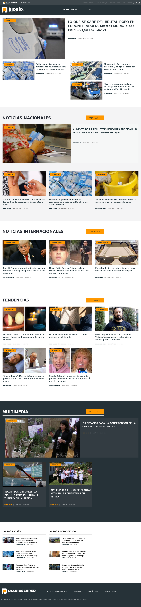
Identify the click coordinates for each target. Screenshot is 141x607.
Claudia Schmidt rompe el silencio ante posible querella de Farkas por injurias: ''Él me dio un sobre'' (70, 378)
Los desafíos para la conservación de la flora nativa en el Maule (109, 424)
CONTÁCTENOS (93, 591)
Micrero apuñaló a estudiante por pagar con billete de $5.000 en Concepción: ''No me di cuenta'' (119, 87)
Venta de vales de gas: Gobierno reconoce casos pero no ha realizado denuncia (115, 200)
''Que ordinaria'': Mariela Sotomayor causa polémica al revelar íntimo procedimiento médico (23, 378)
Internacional (11, 243)
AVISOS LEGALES (70, 10)
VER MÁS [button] (94, 118)
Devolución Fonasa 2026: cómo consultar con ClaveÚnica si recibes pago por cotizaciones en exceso (27, 554)
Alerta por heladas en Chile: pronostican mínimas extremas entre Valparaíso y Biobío (27, 541)
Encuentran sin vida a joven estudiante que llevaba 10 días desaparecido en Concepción (73, 541)
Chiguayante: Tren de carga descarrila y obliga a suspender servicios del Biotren (119, 66)
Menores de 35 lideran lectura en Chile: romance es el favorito (68, 335)
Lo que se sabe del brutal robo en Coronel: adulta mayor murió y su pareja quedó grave (101, 26)
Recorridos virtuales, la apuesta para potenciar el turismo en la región (22, 495)
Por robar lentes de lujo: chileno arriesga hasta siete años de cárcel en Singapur (115, 269)
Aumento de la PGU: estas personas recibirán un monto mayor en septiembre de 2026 (105, 131)
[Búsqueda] (130, 10)
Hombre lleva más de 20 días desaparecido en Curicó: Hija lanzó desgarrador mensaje (74, 553)
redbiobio (40, 74)
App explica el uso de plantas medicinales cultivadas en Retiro (70, 493)
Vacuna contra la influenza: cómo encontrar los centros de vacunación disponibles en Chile (24, 202)
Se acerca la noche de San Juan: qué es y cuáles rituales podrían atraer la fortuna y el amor (23, 337)
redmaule (77, 143)
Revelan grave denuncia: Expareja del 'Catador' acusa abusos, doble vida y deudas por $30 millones (113, 337)
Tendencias (10, 309)
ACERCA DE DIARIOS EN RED (57, 591)
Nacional (77, 64)
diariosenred (100, 209)
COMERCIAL (77, 591)
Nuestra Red (25, 3)
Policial (9, 64)
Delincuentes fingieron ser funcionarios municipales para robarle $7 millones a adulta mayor (51, 66)
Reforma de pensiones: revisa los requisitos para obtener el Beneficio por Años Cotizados (68, 202)
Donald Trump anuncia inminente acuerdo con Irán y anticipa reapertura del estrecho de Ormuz (24, 270)
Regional (11, 421)
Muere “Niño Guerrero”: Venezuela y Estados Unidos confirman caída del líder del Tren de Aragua (69, 270)
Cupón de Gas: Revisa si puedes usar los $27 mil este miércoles (27, 567)
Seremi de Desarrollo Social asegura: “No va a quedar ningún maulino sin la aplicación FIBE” (73, 568)
